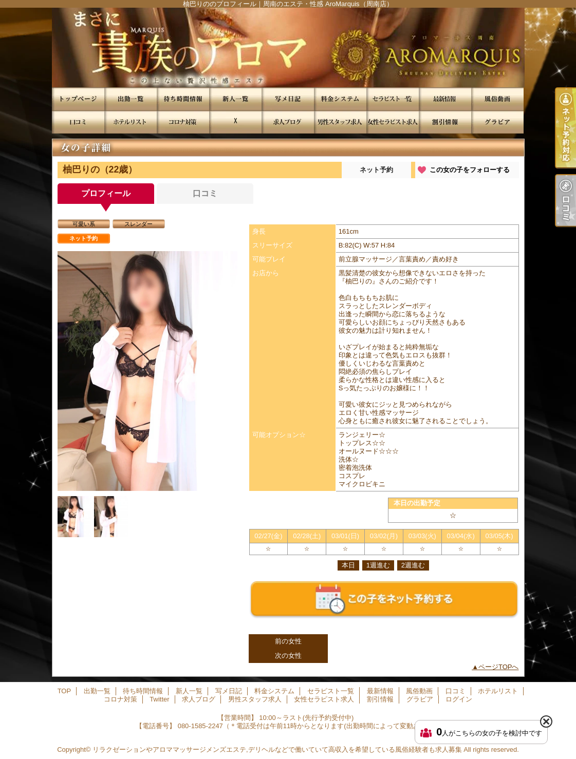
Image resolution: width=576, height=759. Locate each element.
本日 (348, 565)
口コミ (78, 122)
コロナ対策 (183, 122)
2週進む (413, 565)
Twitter (235, 122)
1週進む (378, 565)
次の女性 (288, 655)
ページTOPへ (498, 667)
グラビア (497, 122)
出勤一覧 (130, 98)
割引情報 (445, 122)
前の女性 (288, 641)
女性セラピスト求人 (392, 122)
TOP (78, 98)
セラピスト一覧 (392, 98)
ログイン (458, 699)
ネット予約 (376, 170)
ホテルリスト (130, 122)
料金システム (340, 98)
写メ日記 (288, 98)
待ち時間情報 (183, 98)
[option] (147, 371)
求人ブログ (288, 122)
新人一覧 (235, 98)
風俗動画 (497, 98)
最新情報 (445, 98)
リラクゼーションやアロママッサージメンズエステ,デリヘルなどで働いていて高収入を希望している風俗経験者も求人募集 (277, 749)
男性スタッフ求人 (340, 122)
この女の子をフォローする (470, 170)
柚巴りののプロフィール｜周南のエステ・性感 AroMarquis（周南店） (288, 47)
